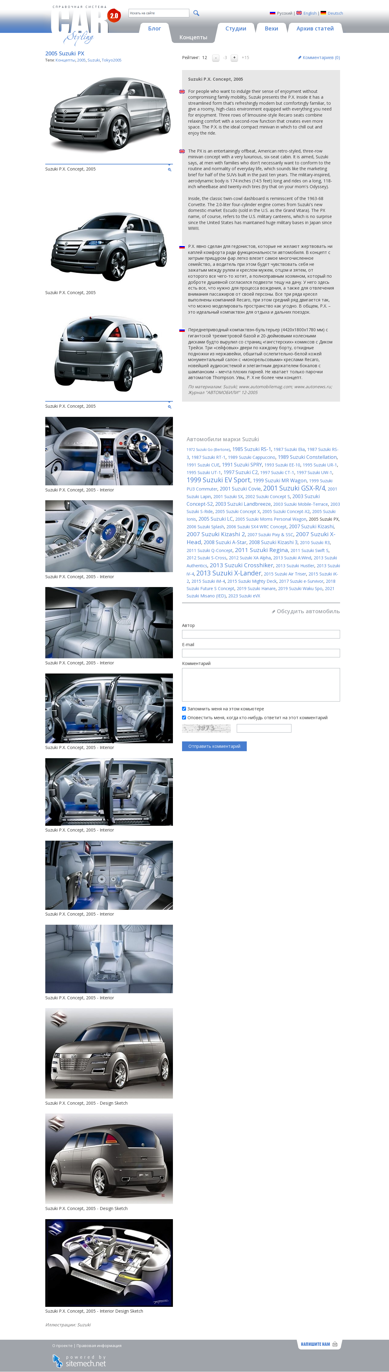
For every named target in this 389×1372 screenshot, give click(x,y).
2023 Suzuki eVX (244, 596)
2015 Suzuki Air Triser (285, 574)
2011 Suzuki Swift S (310, 550)
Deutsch (335, 13)
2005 (81, 60)
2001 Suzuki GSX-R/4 (294, 488)
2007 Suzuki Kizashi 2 (216, 534)
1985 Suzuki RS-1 (251, 449)
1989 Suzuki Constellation (307, 457)
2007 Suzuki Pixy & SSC (270, 534)
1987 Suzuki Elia (289, 449)
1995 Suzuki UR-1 (320, 465)
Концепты (65, 60)
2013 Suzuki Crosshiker (241, 565)
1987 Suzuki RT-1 (208, 457)
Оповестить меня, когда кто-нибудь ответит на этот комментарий (258, 717)
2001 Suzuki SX (228, 496)
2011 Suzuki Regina (261, 550)
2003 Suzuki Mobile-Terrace (300, 504)
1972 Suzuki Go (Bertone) (208, 449)
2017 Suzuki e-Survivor (301, 581)
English (310, 13)
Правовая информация (99, 1345)
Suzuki (94, 60)
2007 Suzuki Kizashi (311, 526)
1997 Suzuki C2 (240, 472)
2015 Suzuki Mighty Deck (252, 581)
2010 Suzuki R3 (315, 542)
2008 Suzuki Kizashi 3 (273, 542)
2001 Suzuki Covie (240, 488)
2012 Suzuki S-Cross (206, 558)
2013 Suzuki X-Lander (228, 573)
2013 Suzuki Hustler (295, 565)
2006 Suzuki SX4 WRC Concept (256, 526)
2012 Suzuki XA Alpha (250, 558)
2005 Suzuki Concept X (237, 511)
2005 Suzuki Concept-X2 (286, 511)
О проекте (62, 1345)
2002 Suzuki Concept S (267, 496)
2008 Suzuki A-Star (225, 542)
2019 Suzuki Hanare (256, 588)
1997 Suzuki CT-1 (277, 472)
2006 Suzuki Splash (205, 526)
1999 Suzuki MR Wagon (280, 480)
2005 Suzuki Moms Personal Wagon (270, 519)
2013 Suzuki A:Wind (292, 558)
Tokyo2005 (112, 60)
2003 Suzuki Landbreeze (243, 504)
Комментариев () (321, 57)
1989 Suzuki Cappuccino (251, 457)
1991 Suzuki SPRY (242, 464)
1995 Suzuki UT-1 (204, 472)
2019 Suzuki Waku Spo (300, 588)
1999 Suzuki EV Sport (218, 480)
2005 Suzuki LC (215, 518)
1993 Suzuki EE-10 (282, 465)
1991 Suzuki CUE (203, 465)
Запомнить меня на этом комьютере (226, 709)
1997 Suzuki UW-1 (314, 472)
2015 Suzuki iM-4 (208, 581)
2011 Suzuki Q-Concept (209, 550)
